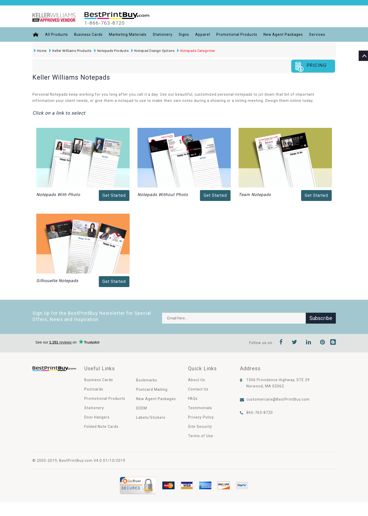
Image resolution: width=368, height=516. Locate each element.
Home (40, 51)
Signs (184, 34)
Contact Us (198, 389)
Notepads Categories (196, 51)
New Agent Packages (283, 34)
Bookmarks (146, 380)
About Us (196, 380)
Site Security (200, 426)
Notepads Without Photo (162, 194)
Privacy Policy (201, 417)
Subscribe (320, 318)
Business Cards (88, 34)
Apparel (203, 34)
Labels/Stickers (150, 417)
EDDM (141, 408)
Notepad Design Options (153, 51)
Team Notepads (255, 194)
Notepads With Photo (58, 194)
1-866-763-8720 (104, 23)
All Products (56, 34)
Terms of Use (200, 436)
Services (318, 34)
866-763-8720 (259, 412)
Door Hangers (97, 417)
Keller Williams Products (70, 51)
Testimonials (200, 408)
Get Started (114, 195)
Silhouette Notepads (57, 280)
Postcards (93, 389)
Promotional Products (237, 34)
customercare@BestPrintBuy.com (278, 399)
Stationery (163, 34)
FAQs (193, 398)
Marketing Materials (128, 34)
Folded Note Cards (101, 426)
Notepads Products (111, 51)
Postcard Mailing (152, 389)
